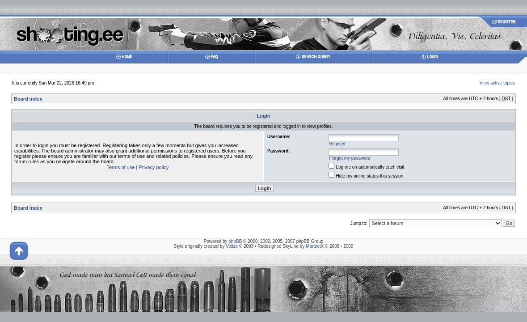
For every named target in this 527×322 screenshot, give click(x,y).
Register (337, 143)
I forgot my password (350, 158)
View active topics (497, 82)
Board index (28, 99)
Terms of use (120, 167)
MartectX (315, 246)
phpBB (235, 241)
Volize (232, 246)
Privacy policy (154, 167)
